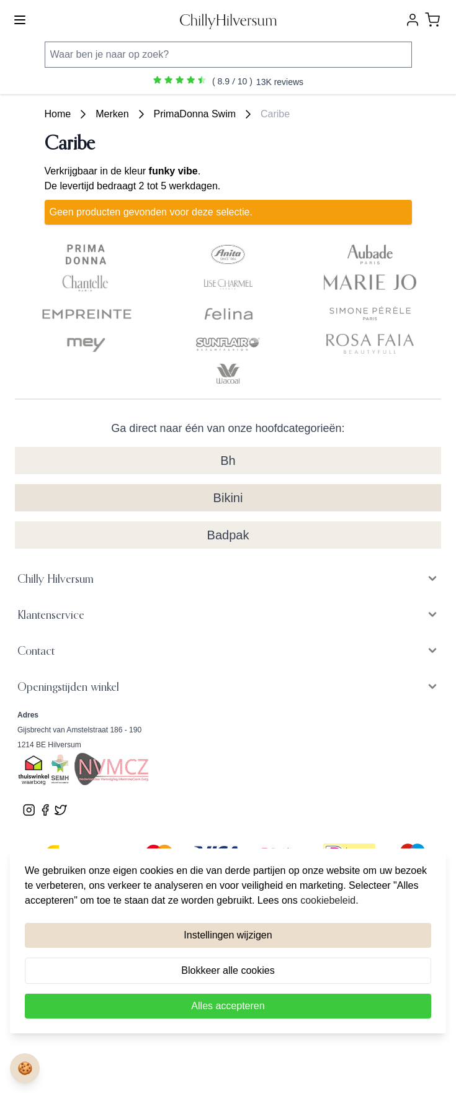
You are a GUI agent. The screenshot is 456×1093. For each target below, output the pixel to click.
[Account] (412, 19)
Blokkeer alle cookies (227, 970)
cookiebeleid (327, 900)
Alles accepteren (227, 1006)
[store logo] (228, 20)
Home (58, 114)
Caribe (275, 114)
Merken (112, 114)
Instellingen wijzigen (228, 935)
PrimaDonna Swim (195, 114)
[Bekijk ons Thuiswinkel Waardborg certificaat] (33, 770)
